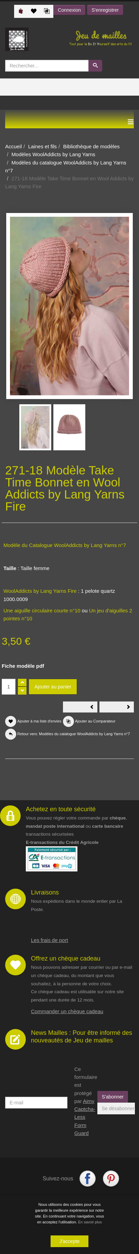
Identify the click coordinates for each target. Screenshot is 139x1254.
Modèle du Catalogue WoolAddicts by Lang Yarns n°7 (64, 545)
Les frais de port (49, 940)
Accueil (13, 146)
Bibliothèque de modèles (91, 146)
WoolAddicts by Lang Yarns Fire (40, 591)
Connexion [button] (69, 10)
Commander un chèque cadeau (67, 1011)
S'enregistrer (105, 10)
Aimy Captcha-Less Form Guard (84, 1117)
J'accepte (70, 1241)
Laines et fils (42, 146)
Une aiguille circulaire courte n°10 (42, 610)
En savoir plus (90, 1222)
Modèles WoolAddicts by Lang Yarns (53, 154)
